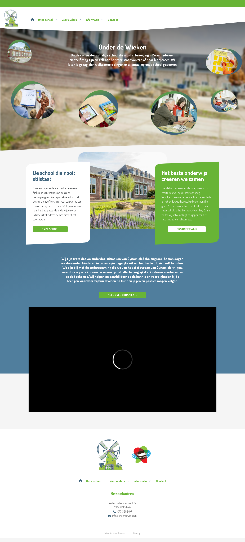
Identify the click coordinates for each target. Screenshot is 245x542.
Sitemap (136, 533)
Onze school (47, 19)
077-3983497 (122, 511)
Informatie (94, 19)
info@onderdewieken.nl (122, 515)
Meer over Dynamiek (122, 295)
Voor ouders (71, 19)
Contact (113, 19)
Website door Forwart (115, 533)
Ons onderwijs (187, 229)
